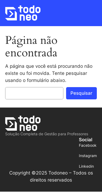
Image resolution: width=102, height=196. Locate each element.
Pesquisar (81, 93)
